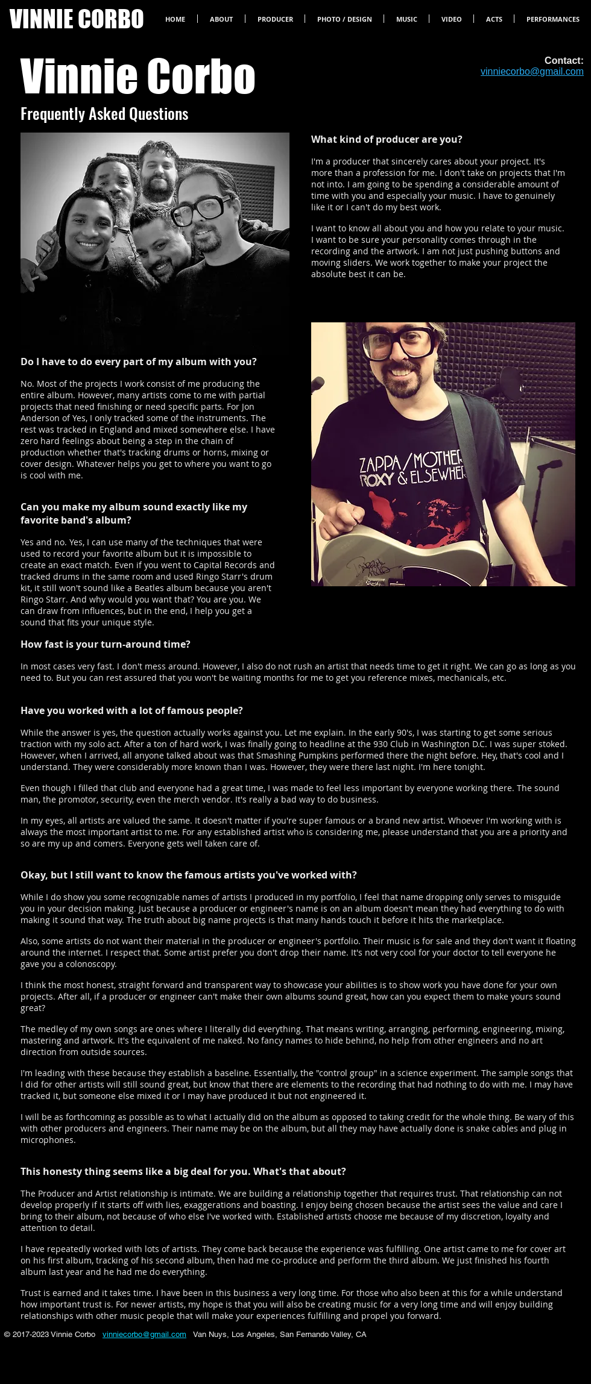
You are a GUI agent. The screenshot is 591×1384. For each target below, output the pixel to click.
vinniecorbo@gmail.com (144, 1334)
